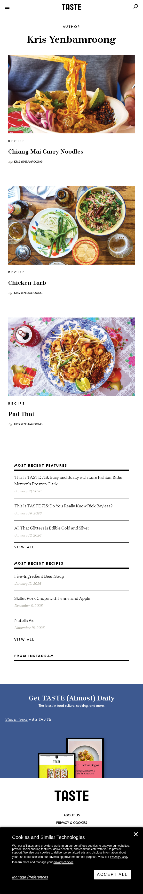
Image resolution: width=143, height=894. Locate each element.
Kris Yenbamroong (28, 161)
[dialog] (71, 861)
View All (24, 547)
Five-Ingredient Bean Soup (39, 576)
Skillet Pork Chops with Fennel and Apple (52, 598)
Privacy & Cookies (71, 823)
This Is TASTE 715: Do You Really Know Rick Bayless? (63, 506)
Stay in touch (16, 719)
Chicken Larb (27, 283)
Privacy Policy (119, 857)
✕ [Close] (136, 834)
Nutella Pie (24, 620)
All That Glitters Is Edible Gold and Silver (51, 528)
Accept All (112, 874)
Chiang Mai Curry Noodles (45, 151)
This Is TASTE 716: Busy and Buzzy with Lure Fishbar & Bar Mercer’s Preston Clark (68, 480)
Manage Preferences (30, 877)
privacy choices (63, 862)
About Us (72, 815)
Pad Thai (21, 414)
